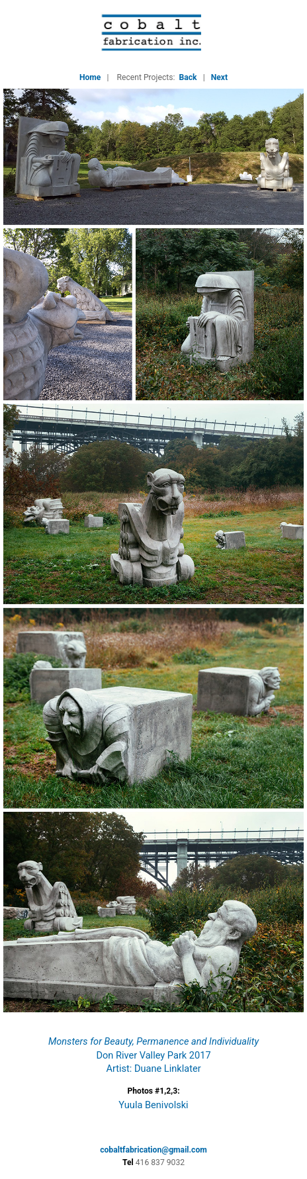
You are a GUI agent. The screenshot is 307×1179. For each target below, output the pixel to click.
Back (188, 77)
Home (90, 77)
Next (219, 77)
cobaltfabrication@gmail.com (153, 1150)
